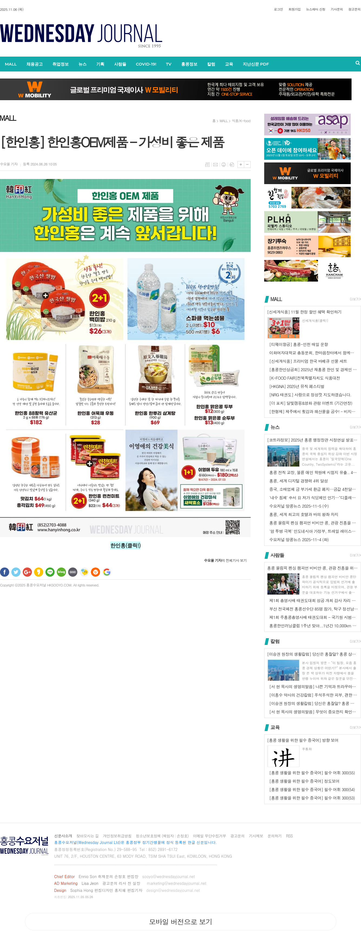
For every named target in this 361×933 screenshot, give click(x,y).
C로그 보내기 (95, 572)
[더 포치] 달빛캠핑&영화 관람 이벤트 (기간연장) (310, 403)
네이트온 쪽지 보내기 (84, 572)
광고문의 (354, 9)
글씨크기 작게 (247, 164)
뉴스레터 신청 (315, 9)
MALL (11, 64)
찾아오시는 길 (87, 836)
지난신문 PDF (256, 64)
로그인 (278, 9)
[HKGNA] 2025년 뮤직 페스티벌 (296, 386)
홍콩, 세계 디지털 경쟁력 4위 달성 (298, 481)
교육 (229, 64)
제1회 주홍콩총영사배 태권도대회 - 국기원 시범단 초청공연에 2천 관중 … (313, 617)
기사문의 (337, 9)
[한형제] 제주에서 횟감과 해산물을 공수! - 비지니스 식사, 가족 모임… (313, 411)
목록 (207, 164)
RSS (289, 836)
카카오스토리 (38, 572)
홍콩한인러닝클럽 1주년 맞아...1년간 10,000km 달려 (313, 625)
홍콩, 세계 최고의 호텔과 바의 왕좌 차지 (303, 514)
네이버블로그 (61, 572)
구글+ (27, 572)
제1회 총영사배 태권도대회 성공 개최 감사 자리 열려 (313, 600)
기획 (100, 64)
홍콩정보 (189, 64)
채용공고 (35, 64)
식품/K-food (241, 120)
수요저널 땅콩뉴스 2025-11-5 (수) (299, 506)
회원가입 (295, 9)
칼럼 (211, 64)
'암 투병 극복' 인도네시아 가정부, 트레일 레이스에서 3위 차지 (313, 531)
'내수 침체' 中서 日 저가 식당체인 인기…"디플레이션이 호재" (313, 497)
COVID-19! (146, 64)
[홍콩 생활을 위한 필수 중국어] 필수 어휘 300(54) (312, 789)
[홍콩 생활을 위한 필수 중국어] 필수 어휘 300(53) (312, 798)
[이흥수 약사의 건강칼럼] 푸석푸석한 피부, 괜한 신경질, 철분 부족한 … (313, 695)
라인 (50, 572)
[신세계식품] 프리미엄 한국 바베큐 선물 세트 (308, 361)
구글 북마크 (106, 572)
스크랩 (231, 164)
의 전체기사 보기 (225, 560)
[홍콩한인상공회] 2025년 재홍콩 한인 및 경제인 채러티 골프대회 (313, 369)
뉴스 (82, 64)
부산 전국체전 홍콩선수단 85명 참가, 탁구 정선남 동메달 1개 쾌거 (313, 609)
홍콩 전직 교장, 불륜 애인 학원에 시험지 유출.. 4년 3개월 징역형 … (313, 472)
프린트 (223, 164)
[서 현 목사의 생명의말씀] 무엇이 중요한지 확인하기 (313, 712)
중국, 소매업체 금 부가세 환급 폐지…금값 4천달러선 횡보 (313, 489)
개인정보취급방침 (117, 836)
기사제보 (256, 836)
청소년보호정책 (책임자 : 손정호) (162, 836)
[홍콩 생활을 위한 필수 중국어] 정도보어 (304, 781)
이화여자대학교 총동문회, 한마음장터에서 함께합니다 (313, 352)
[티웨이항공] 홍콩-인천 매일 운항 (298, 344)
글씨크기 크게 (240, 164)
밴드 (72, 572)
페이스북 (4, 572)
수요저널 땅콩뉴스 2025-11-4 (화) (299, 539)
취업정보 (60, 64)
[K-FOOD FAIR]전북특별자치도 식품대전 (304, 378)
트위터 (16, 572)
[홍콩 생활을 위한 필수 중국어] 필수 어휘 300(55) (312, 772)
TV (168, 64)
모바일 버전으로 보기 (180, 922)
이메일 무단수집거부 (209, 836)
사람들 (120, 64)
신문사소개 (63, 836)
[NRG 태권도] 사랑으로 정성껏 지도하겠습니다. (310, 394)
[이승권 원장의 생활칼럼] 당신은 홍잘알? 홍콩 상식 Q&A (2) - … (313, 703)
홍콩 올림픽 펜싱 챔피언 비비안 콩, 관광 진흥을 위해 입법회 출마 (313, 523)
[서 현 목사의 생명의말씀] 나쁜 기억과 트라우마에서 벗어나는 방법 (313, 686)
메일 (215, 164)
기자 (9, 164)
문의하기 (274, 836)
